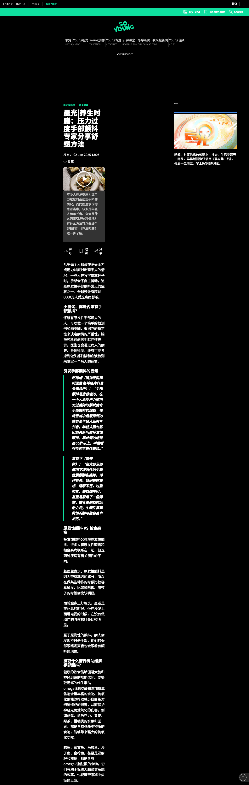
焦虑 (55, 643)
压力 (45, 643)
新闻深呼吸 (10, 107)
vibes (35, 4)
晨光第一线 (205, 110)
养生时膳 (24, 107)
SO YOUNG (52, 4)
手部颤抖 (32, 643)
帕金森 (67, 643)
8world (20, 4)
